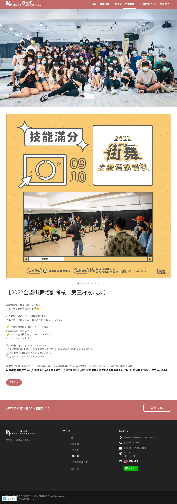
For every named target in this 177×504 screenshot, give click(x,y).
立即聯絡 (12, 498)
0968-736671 (135, 443)
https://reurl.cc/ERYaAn (35, 345)
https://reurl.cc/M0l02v (17, 331)
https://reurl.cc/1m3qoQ (18, 338)
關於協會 (74, 444)
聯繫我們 (74, 468)
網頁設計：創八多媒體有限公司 (20, 499)
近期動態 (74, 456)
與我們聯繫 (157, 407)
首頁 (72, 437)
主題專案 (74, 450)
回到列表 (14, 382)
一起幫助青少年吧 (79, 462)
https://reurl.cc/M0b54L (33, 356)
